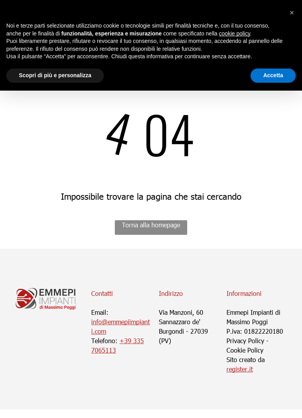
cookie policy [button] (234, 33)
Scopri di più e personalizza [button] (55, 75)
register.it (239, 369)
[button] (291, 12)
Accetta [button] (273, 75)
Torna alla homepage (151, 225)
